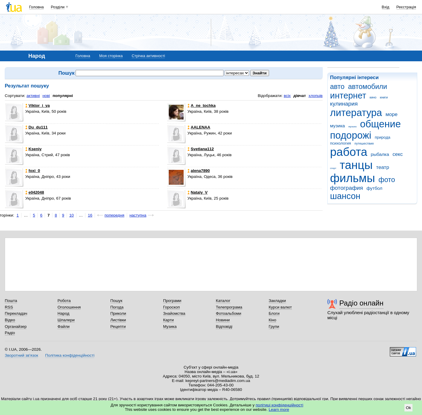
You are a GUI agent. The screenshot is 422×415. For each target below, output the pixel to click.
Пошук (116, 300)
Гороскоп (171, 307)
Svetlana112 (200, 149)
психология (340, 143)
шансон (345, 196)
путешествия (363, 143)
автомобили (367, 86)
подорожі (350, 135)
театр (382, 167)
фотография (346, 188)
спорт (333, 168)
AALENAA (198, 127)
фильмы (352, 178)
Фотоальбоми (228, 313)
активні (33, 95)
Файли (63, 326)
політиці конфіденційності (279, 405)
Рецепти (118, 326)
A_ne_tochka (201, 105)
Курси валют (280, 307)
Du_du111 (36, 127)
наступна (137, 215)
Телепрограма (229, 307)
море (391, 114)
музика (337, 125)
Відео (10, 320)
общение (380, 123)
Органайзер (15, 326)
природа (382, 137)
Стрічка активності (148, 56)
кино (373, 97)
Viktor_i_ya (37, 105)
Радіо (10, 333)
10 (71, 215)
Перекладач (16, 313)
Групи (274, 326)
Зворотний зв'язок (21, 355)
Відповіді (224, 326)
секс (398, 154)
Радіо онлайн (361, 303)
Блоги (274, 313)
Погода (117, 307)
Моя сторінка (111, 56)
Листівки (118, 320)
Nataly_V (197, 192)
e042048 (34, 192)
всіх (287, 95)
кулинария (344, 104)
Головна (36, 7)
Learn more (279, 409)
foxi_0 (32, 170)
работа (348, 151)
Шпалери (65, 320)
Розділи (58, 7)
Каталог (223, 300)
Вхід (386, 7)
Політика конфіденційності (69, 355)
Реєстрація (406, 7)
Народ (63, 313)
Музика (169, 326)
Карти (168, 320)
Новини (223, 320)
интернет (348, 95)
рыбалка (380, 154)
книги (384, 97)
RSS (9, 307)
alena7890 (198, 170)
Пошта (11, 300)
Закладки (277, 300)
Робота (64, 300)
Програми (172, 300)
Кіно (272, 320)
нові (46, 95)
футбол (374, 188)
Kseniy (33, 149)
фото (387, 180)
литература (356, 112)
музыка (352, 126)
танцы (356, 165)
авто (337, 86)
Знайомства (174, 313)
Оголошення (69, 307)
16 (90, 215)
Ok (408, 407)
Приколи (118, 313)
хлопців (316, 95)
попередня (114, 215)
